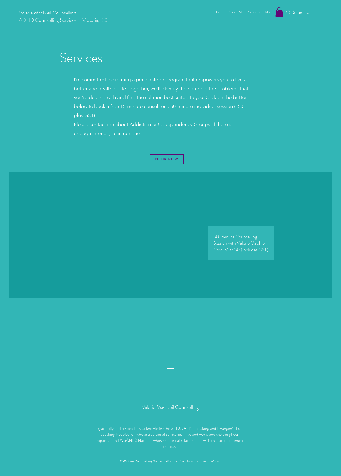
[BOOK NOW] (167, 159)
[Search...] (303, 12)
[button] (279, 12)
